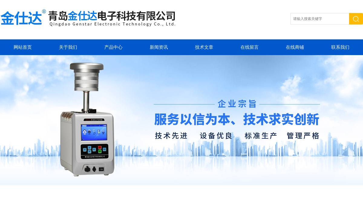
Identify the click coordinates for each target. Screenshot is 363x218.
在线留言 (249, 47)
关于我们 (68, 47)
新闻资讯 (159, 47)
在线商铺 (295, 47)
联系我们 (340, 47)
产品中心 (113, 47)
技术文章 (204, 47)
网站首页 (23, 47)
